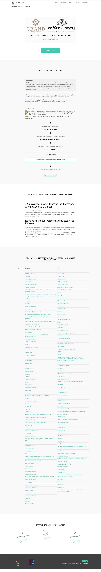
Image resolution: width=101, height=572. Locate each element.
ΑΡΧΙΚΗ (56, 4)
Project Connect (61, 430)
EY (26, 456)
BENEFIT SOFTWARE (62, 374)
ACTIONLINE (28, 409)
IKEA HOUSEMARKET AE (62, 287)
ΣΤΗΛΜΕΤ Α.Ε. (29, 387)
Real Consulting (61, 349)
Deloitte (27, 406)
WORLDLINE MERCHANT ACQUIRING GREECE (35, 420)
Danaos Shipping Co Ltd (62, 327)
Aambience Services (61, 317)
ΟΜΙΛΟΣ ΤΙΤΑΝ (61, 303)
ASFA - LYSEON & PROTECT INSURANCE (66, 456)
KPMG (26, 385)
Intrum (27, 347)
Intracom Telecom (61, 282)
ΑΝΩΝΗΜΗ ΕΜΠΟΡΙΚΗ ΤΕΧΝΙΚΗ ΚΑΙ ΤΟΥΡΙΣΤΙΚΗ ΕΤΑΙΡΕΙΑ (40, 297)
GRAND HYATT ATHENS (30, 274)
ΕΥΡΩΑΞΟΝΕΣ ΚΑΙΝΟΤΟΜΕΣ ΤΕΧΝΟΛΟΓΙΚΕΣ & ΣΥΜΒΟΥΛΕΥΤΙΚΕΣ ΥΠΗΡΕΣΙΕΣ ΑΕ (69, 478)
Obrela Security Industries (63, 301)
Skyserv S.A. (60, 392)
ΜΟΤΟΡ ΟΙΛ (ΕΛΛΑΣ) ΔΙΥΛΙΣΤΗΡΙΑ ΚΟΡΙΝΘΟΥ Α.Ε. (70, 384)
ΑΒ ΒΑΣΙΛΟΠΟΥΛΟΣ (30, 422)
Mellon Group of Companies (31, 433)
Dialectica (27, 352)
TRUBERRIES (28, 501)
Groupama (59, 371)
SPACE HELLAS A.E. (29, 451)
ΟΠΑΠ (59, 354)
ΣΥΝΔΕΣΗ (78, 4)
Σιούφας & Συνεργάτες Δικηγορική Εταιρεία (67, 422)
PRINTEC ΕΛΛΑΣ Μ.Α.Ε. (30, 276)
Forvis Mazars (28, 335)
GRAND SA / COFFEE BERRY (31, 350)
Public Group (28, 306)
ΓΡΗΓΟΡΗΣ (60, 314)
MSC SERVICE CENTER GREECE (64, 322)
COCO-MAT (28, 412)
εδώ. (40, 213)
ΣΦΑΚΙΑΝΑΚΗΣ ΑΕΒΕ (62, 417)
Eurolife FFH (28, 496)
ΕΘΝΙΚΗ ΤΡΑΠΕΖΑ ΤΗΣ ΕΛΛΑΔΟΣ (33, 332)
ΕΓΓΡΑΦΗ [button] (71, 4)
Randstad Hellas (29, 363)
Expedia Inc (59, 319)
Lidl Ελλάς (27, 377)
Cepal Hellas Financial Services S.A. (33, 329)
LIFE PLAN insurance (62, 401)
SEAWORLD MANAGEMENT (63, 341)
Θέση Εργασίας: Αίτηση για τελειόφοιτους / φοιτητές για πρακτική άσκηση (50, 162)
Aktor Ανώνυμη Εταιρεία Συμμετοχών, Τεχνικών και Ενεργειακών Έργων (40, 300)
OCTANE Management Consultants (33, 463)
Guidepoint (27, 431)
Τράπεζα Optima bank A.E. (31, 488)
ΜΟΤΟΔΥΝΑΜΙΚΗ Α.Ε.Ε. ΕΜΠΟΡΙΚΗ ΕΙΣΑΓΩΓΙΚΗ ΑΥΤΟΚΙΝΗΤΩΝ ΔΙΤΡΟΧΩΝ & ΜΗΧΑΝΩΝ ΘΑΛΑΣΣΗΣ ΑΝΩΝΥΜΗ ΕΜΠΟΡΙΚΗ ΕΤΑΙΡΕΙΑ (70, 361)
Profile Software (29, 493)
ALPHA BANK (28, 284)
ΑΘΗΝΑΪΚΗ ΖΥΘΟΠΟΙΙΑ (31, 344)
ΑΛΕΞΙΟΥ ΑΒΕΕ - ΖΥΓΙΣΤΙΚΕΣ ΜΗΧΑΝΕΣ (35, 425)
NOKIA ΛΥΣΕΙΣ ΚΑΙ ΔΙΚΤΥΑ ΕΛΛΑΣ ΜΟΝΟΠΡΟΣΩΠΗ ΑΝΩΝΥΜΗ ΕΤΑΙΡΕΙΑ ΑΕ (70, 493)
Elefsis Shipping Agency (30, 482)
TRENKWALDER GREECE (30, 382)
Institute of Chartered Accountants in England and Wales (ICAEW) (40, 324)
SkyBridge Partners (61, 403)
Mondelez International (62, 425)
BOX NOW (59, 298)
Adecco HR (27, 361)
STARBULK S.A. (60, 279)
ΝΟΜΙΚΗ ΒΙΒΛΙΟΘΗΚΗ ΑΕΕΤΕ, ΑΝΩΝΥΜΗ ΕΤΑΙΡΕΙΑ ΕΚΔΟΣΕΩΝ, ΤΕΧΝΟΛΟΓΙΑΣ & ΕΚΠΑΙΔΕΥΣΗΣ (38, 318)
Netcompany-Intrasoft (30, 390)
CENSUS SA (59, 409)
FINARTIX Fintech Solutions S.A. (64, 376)
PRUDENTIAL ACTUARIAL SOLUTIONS (33, 327)
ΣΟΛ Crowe (28, 436)
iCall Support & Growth (30, 498)
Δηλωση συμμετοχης (50, 53)
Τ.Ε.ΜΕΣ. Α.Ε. (60, 366)
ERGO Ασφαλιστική (29, 371)
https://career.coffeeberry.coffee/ (50, 172)
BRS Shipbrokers (29, 469)
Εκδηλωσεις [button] (63, 4)
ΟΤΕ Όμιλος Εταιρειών (30, 477)
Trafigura (27, 279)
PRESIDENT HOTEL (29, 396)
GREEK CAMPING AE (62, 284)
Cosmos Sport (28, 366)
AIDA (58, 427)
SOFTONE (27, 321)
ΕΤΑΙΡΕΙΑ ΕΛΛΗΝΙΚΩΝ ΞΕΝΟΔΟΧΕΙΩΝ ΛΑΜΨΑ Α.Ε (38, 417)
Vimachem (27, 401)
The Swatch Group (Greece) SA (64, 292)
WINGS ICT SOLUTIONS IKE (63, 406)
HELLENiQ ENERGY (61, 395)
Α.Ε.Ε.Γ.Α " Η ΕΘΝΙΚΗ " (30, 490)
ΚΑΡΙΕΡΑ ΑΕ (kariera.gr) (63, 398)
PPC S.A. (59, 357)
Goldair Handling (61, 433)
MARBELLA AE (60, 444)
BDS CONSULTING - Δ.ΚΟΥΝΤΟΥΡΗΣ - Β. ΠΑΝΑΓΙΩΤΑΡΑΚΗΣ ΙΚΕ (39, 442)
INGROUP (59, 295)
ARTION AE (60, 441)
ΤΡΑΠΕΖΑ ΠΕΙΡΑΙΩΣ (30, 358)
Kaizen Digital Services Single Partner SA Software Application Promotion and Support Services (39, 460)
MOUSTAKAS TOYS (29, 448)
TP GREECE (60, 274)
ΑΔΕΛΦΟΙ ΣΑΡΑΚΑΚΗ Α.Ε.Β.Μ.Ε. (65, 290)
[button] (71, 4)
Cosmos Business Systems (63, 344)
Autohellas (27, 504)
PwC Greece (28, 471)
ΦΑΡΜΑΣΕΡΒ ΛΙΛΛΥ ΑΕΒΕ (32, 466)
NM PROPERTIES (61, 475)
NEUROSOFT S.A (61, 311)
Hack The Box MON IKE (30, 439)
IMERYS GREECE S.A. (62, 438)
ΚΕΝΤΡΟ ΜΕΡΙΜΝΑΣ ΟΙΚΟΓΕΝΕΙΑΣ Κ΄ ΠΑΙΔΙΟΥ (37, 398)
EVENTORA (27, 312)
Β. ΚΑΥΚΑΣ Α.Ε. (61, 390)
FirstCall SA (60, 487)
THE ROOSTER (28, 485)
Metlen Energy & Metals (30, 474)
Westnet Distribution (30, 290)
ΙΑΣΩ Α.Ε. (59, 446)
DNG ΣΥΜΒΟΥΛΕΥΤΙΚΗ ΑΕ (64, 467)
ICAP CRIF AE (60, 330)
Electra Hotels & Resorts (31, 287)
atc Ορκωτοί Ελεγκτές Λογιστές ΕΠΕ (66, 352)
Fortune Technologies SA (63, 411)
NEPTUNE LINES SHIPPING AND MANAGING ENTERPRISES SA (71, 414)
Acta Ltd (59, 325)
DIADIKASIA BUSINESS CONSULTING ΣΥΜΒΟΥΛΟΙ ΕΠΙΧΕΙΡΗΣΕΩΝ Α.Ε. (36, 338)
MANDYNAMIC (60, 276)
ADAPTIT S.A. (60, 338)
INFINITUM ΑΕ (28, 428)
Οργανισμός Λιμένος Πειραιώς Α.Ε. (65, 346)
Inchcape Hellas (28, 355)
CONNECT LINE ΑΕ (61, 419)
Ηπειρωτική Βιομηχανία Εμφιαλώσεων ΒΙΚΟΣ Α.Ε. (69, 336)
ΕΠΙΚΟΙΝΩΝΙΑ (85, 4)
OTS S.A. (27, 369)
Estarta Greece (28, 446)
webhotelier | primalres (30, 282)
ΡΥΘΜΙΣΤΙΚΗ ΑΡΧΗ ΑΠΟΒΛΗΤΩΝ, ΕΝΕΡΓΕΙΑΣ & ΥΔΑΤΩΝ (39, 479)
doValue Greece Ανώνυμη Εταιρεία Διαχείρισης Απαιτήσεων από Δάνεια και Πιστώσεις (40, 293)
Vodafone (59, 484)
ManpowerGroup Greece (63, 382)
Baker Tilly (27, 304)
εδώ (50, 230)
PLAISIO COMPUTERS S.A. (63, 368)
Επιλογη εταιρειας (50, 178)
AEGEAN (27, 379)
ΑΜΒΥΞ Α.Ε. (28, 393)
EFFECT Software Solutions (31, 404)
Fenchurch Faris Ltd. (30, 342)
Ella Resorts (60, 309)
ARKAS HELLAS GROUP (30, 309)
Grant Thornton (61, 379)
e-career (71, 566)
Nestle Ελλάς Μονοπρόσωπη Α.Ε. (33, 314)
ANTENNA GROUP (29, 374)
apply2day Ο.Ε (60, 490)
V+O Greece (28, 454)
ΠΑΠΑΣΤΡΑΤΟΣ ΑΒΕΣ (62, 333)
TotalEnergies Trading (30, 506)
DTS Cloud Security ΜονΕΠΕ (64, 306)
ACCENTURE (28, 414)
